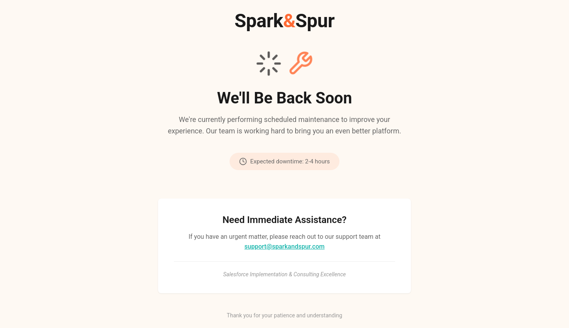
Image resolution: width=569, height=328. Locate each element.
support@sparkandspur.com (285, 246)
